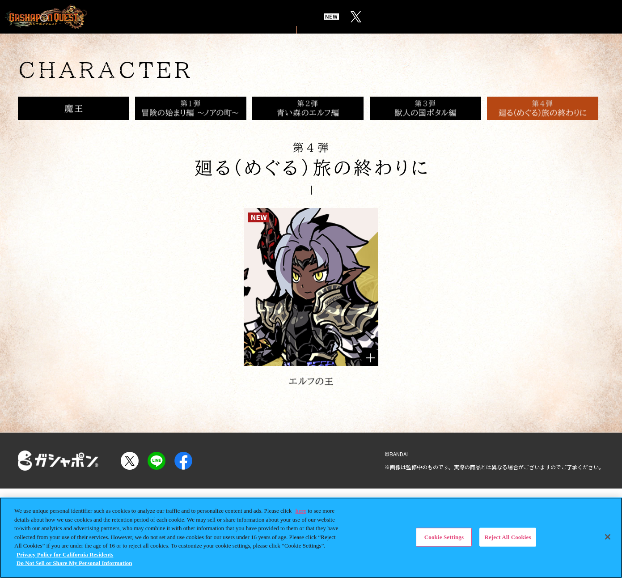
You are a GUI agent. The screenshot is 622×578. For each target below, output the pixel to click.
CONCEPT (354, 17)
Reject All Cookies (507, 537)
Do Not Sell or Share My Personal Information (74, 563)
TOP (137, 17)
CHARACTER (286, 17)
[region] (311, 537)
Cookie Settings (444, 537)
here (301, 510)
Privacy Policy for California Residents (65, 554)
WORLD (179, 17)
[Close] (608, 537)
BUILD (451, 17)
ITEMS (406, 17)
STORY (227, 17)
